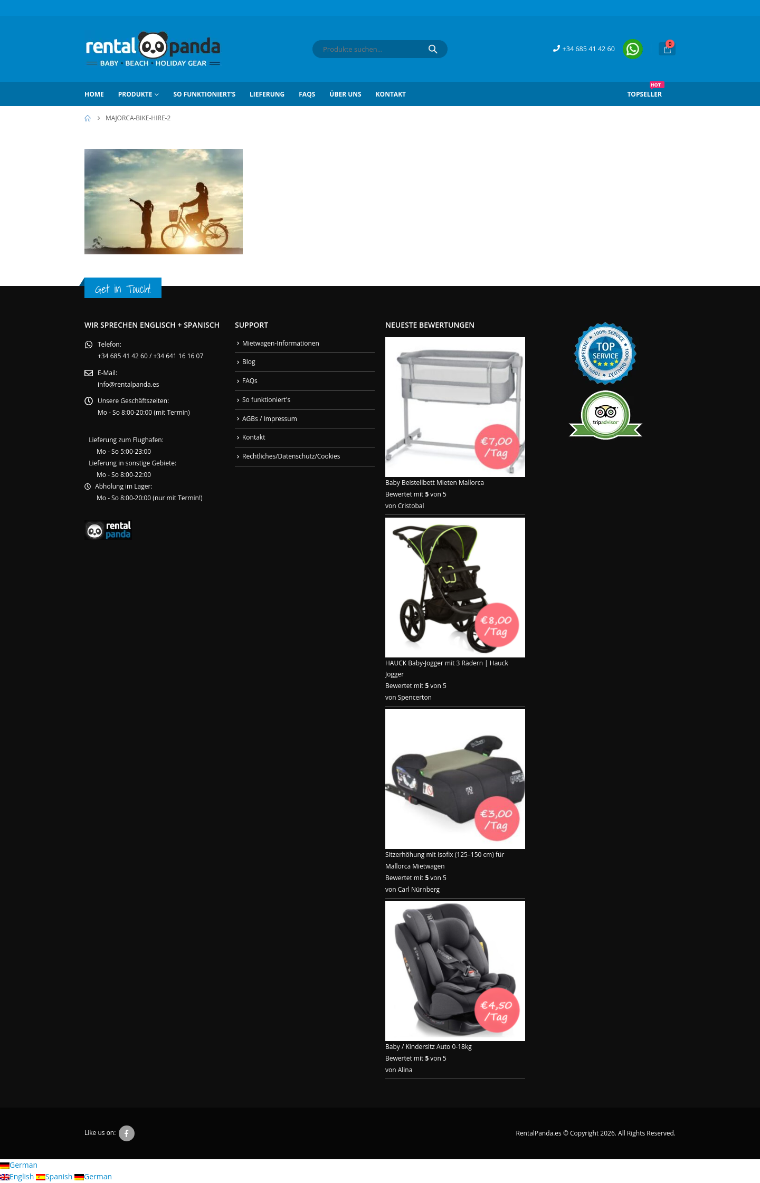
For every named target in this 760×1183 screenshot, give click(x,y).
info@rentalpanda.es (128, 384)
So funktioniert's (266, 399)
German (18, 1165)
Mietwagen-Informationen (280, 343)
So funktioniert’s (204, 94)
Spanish (55, 1177)
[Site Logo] (153, 49)
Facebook (127, 1134)
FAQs (307, 94)
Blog (248, 361)
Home (94, 94)
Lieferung (267, 94)
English (18, 1177)
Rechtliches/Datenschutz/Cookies (291, 456)
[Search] (433, 49)
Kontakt (391, 94)
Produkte (135, 94)
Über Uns (345, 94)
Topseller (645, 90)
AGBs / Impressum (269, 418)
